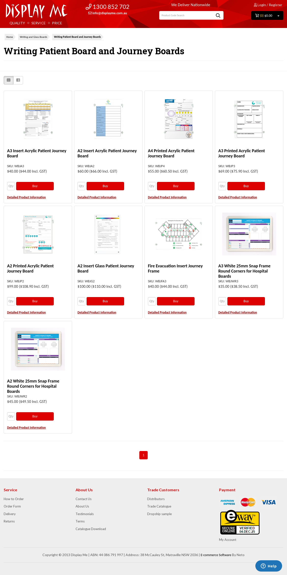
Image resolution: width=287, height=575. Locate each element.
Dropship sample (159, 514)
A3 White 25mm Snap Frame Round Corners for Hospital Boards (244, 271)
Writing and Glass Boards (33, 37)
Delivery (10, 514)
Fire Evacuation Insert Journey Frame (175, 268)
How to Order (14, 499)
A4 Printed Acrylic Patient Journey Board (171, 153)
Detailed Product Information (26, 197)
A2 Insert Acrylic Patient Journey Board (107, 153)
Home (9, 37)
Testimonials (85, 514)
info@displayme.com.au (107, 13)
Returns (9, 521)
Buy (35, 186)
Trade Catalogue (159, 506)
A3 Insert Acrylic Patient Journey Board (36, 153)
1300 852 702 (108, 6)
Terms (80, 521)
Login (260, 5)
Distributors (156, 499)
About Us (82, 506)
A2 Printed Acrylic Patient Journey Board (30, 268)
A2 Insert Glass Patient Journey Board (106, 268)
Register (275, 5)
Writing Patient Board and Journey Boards (77, 37)
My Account (227, 540)
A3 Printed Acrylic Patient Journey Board (241, 153)
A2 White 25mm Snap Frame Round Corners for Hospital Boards (33, 386)
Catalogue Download (91, 529)
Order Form (12, 506)
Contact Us (83, 499)
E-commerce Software (216, 555)
